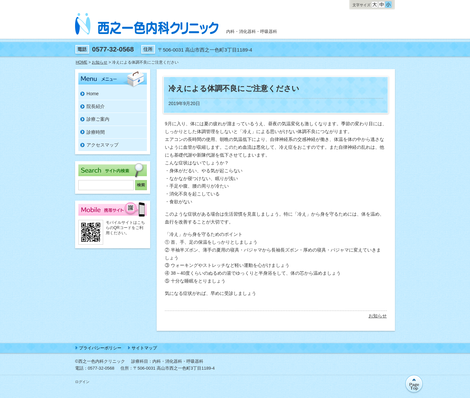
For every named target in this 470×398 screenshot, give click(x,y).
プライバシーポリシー (100, 347)
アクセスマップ (102, 144)
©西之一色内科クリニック (100, 361)
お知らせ (377, 315)
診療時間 (95, 132)
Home (92, 93)
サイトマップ (144, 347)
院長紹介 (95, 106)
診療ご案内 (97, 119)
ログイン (82, 382)
